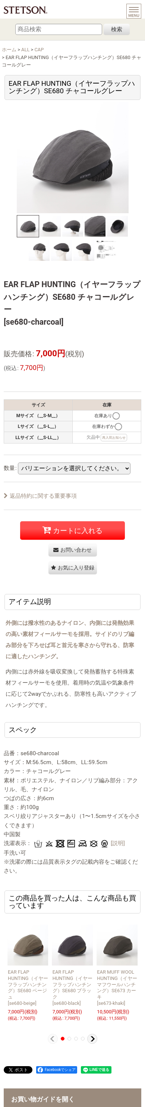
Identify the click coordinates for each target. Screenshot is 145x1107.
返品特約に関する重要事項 (40, 496)
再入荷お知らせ (114, 437)
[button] (28, 226)
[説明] (118, 843)
